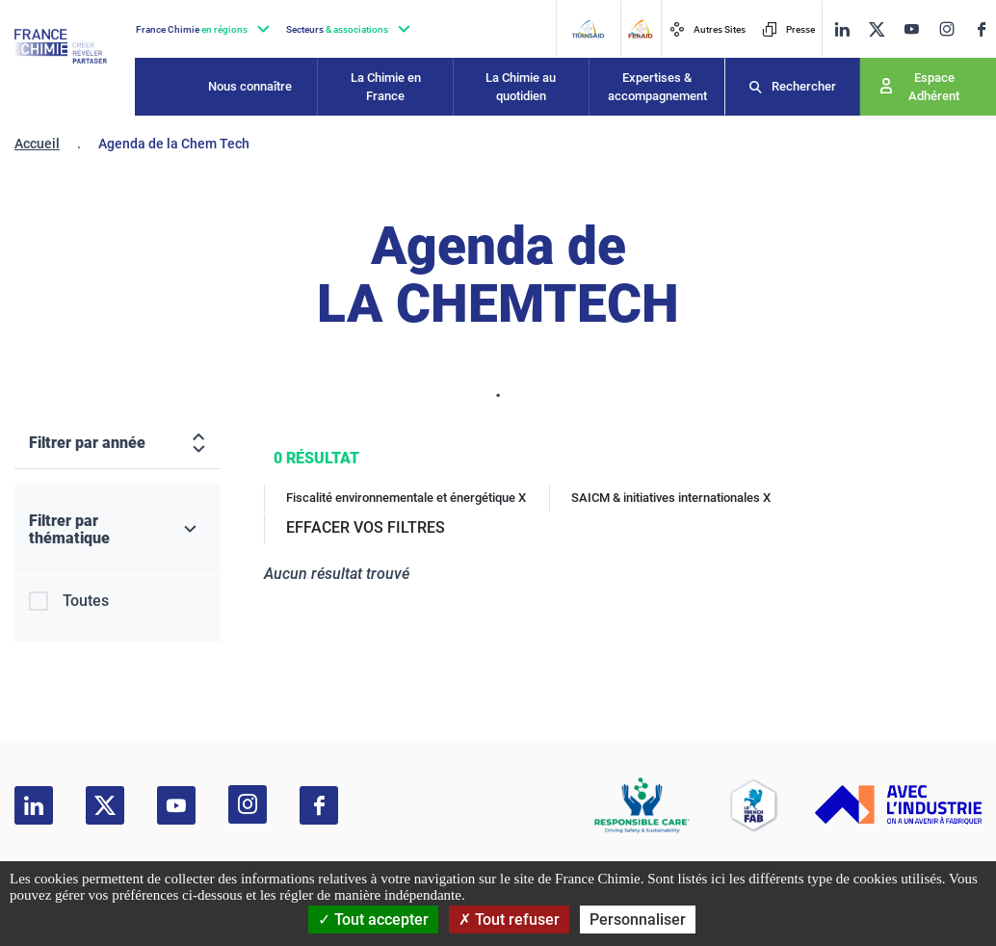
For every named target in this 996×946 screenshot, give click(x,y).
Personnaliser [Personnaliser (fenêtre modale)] (638, 919)
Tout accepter (373, 919)
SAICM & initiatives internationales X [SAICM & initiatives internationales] (671, 497)
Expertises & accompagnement (657, 87)
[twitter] (876, 29)
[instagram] (946, 28)
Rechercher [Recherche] (804, 86)
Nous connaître (250, 86)
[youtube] (911, 29)
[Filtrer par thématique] (117, 530)
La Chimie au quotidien (520, 87)
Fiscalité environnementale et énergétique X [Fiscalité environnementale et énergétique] (406, 497)
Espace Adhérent (933, 87)
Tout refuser (509, 919)
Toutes (86, 600)
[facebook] (981, 29)
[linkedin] (841, 29)
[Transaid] (588, 29)
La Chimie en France (386, 87)
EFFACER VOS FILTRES (365, 527)
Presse (788, 29)
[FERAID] (640, 29)
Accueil (37, 143)
